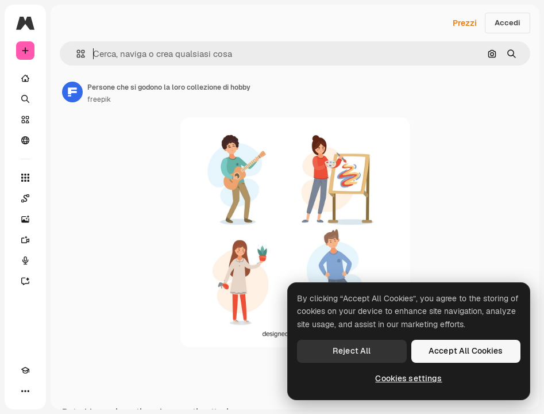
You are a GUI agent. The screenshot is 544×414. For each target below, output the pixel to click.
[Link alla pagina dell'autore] (72, 92)
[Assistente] (25, 281)
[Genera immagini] (25, 219)
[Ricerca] (25, 99)
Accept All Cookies (466, 351)
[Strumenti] (25, 177)
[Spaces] (25, 198)
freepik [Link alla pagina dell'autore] (99, 99)
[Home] (25, 78)
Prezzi (465, 23)
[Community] (25, 140)
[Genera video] (25, 240)
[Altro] (25, 391)
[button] (76, 53)
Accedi (507, 23)
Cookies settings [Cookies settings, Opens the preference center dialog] (408, 378)
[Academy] (25, 370)
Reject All (352, 351)
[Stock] (25, 119)
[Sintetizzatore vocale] (25, 260)
